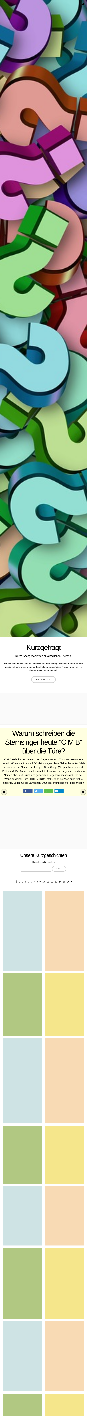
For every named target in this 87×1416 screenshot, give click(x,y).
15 (64, 882)
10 (43, 882)
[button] (28, 791)
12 (52, 882)
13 (56, 882)
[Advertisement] (43, 709)
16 (68, 882)
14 (60, 882)
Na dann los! (43, 679)
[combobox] (36, 868)
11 (48, 882)
